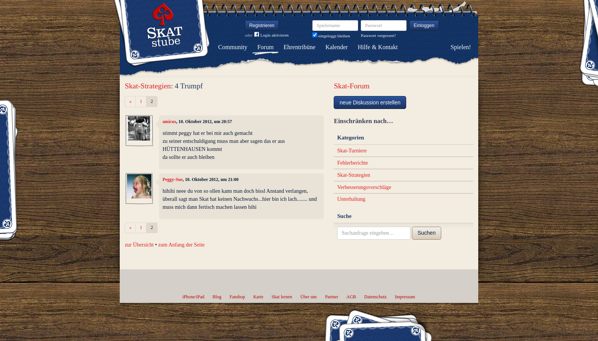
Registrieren (262, 25)
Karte (258, 296)
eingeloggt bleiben (331, 36)
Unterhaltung (351, 199)
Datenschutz (375, 296)
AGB (351, 296)
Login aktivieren (271, 35)
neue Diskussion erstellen (369, 102)
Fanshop (237, 296)
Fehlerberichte (352, 163)
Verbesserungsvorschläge (364, 187)
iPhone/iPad (193, 296)
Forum (265, 47)
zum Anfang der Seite (181, 245)
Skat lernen (282, 296)
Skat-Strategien (148, 86)
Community (232, 47)
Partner (331, 296)
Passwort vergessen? (378, 35)
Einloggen (424, 25)
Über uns (308, 296)
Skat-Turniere (352, 151)
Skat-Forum (352, 86)
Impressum (405, 296)
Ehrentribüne (300, 47)
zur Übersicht (139, 245)
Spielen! (461, 47)
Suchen (427, 233)
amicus (169, 121)
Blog (216, 296)
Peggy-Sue (172, 179)
